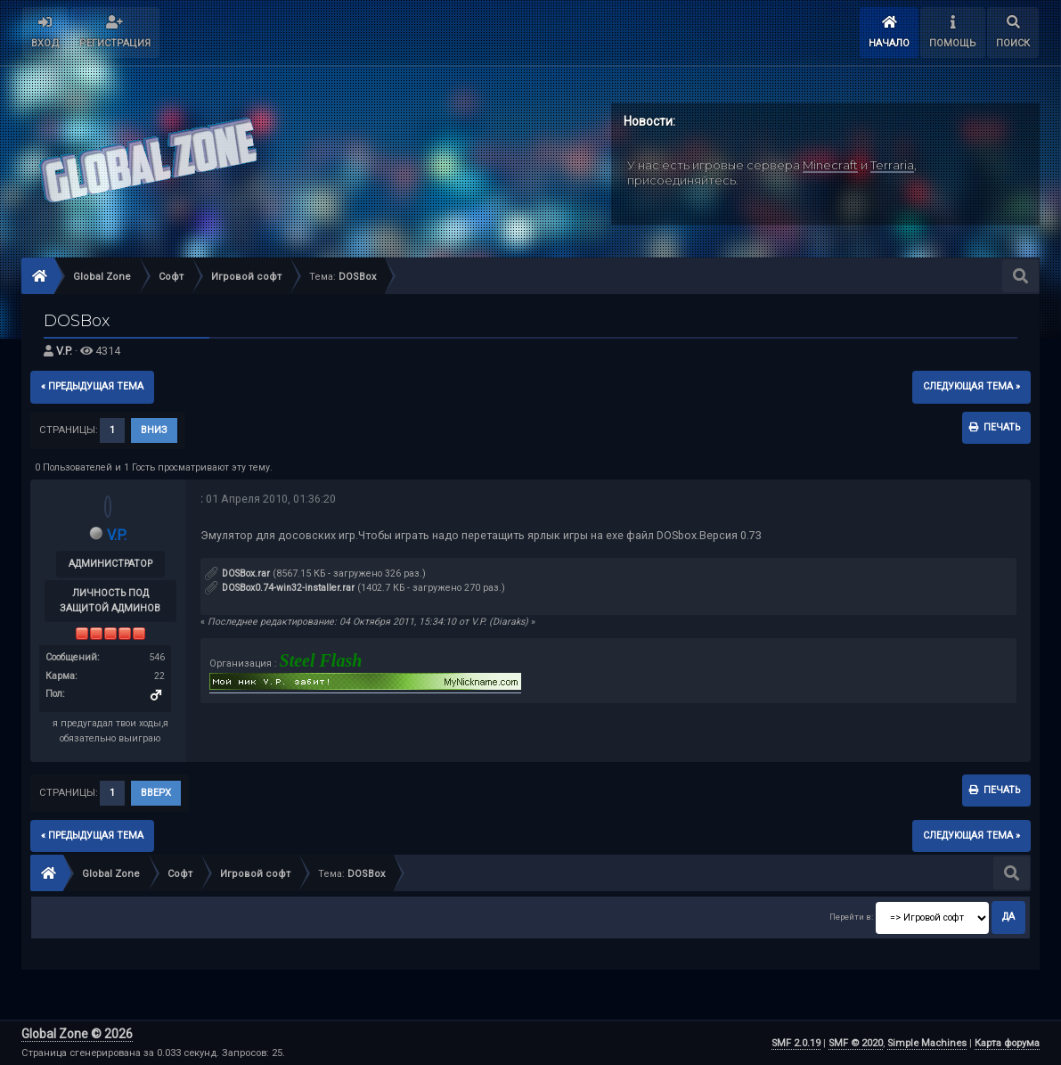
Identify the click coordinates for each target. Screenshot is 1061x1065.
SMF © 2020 (855, 1043)
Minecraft (830, 165)
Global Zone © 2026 (77, 1034)
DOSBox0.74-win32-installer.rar (280, 588)
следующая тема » (971, 386)
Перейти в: (851, 917)
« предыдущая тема (92, 386)
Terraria (892, 165)
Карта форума (1007, 1043)
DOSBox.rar (237, 573)
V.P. (64, 350)
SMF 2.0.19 (795, 1043)
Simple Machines (927, 1043)
